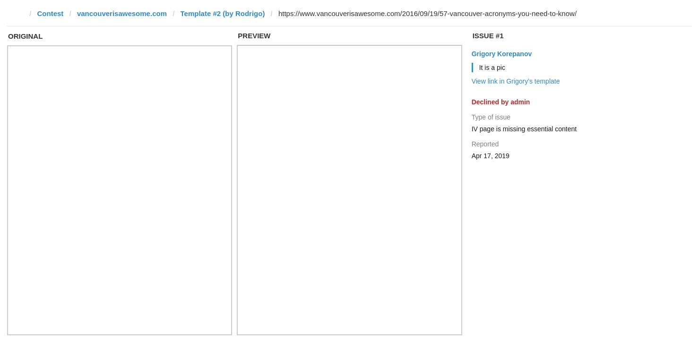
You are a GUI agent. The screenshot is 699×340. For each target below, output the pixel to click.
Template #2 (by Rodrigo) (222, 13)
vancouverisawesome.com (122, 13)
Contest (50, 13)
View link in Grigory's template (516, 81)
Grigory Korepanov (502, 54)
